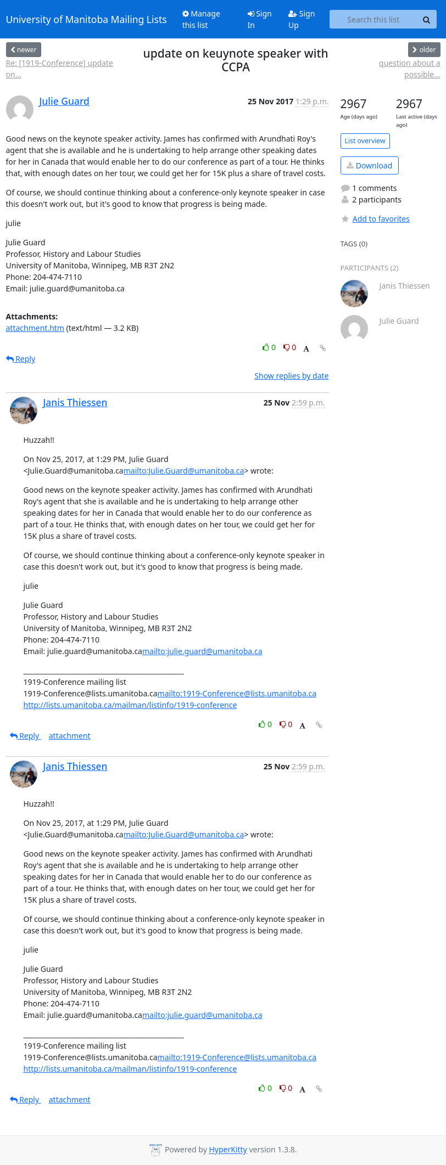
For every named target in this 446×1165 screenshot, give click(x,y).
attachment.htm (35, 328)
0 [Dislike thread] (290, 347)
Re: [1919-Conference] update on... (59, 69)
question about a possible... (409, 69)
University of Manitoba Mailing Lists (86, 19)
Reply (21, 358)
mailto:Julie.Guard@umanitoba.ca (184, 470)
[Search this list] (373, 19)
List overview (365, 140)
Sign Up (301, 19)
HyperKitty (228, 1150)
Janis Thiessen (75, 402)
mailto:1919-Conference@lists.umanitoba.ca (237, 693)
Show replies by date (291, 375)
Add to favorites (375, 218)
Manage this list (201, 19)
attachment (70, 735)
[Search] (427, 19)
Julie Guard (64, 101)
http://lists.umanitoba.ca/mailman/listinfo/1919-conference (130, 705)
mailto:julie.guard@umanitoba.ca (202, 651)
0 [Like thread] (270, 347)
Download (369, 165)
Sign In (260, 19)
